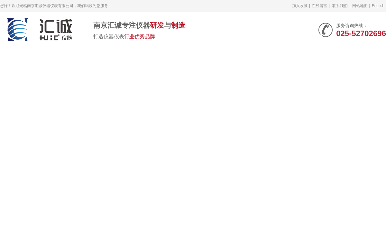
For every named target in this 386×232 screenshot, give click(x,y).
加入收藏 (300, 6)
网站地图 (360, 6)
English (378, 6)
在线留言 (319, 6)
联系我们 (340, 6)
